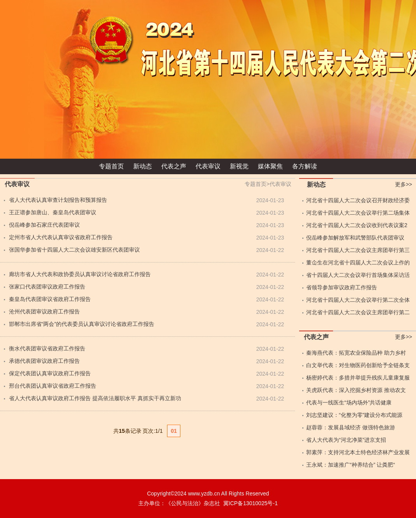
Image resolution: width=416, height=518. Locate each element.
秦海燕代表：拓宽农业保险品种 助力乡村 (356, 353)
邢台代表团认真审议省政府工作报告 (52, 386)
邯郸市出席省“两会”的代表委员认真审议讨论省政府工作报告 (81, 324)
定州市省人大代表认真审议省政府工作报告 (61, 237)
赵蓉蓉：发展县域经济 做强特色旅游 (350, 427)
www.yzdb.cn (204, 493)
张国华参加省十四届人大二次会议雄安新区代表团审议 (74, 250)
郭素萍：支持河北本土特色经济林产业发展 (358, 452)
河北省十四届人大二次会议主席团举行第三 (358, 250)
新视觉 (239, 166)
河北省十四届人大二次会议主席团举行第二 (358, 312)
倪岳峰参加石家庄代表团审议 (44, 225)
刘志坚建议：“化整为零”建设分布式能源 (354, 415)
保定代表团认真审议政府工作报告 (50, 373)
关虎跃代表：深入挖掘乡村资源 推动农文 (356, 390)
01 (174, 431)
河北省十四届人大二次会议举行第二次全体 (358, 300)
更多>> (403, 184)
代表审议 (208, 166)
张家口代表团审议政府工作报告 (47, 287)
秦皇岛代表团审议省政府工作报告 (50, 299)
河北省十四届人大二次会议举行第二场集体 (358, 213)
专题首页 (111, 166)
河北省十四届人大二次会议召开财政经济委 (358, 200)
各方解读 (304, 166)
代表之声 (173, 166)
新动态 (142, 166)
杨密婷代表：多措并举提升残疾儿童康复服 (358, 377)
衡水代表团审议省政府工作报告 (47, 348)
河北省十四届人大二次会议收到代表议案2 (356, 225)
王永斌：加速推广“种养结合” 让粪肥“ (350, 465)
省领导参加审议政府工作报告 (341, 287)
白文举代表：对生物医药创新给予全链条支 (358, 365)
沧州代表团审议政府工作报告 (44, 311)
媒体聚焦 (270, 166)
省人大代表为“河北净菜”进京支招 (346, 440)
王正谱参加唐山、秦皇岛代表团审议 (52, 212)
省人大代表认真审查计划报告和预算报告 (58, 200)
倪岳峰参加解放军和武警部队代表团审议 (355, 237)
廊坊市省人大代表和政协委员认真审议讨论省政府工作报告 (80, 274)
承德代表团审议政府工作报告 (44, 361)
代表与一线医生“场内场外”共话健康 (348, 402)
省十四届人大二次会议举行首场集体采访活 (358, 275)
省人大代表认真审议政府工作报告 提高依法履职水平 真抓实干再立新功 (95, 398)
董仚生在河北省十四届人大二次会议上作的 (358, 262)
